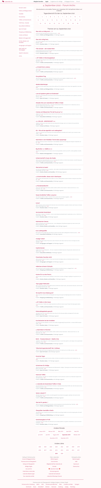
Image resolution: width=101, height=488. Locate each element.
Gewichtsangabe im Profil (43, 419)
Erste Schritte (54, 461)
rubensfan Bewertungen (29, 473)
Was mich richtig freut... (42, 39)
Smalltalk (21, 14)
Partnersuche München (51, 484)
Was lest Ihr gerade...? (42, 402)
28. (68, 23)
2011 (78, 450)
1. (38, 16)
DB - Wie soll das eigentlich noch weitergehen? (49, 130)
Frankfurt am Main (68, 484)
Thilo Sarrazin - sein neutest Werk (45, 48)
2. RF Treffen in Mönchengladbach (45, 58)
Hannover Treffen (40, 374)
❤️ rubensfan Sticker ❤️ (54, 469)
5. (54, 16)
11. (79, 16)
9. (70, 16)
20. (75, 20)
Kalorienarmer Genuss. (42, 221)
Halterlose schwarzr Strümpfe (44, 266)
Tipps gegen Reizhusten (42, 283)
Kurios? (38, 203)
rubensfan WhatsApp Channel (54, 476)
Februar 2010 (52, 431)
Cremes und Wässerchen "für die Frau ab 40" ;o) (49, 112)
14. (47, 20)
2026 (40, 447)
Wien (60, 484)
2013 (67, 450)
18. (66, 20)
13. (43, 20)
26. (59, 23)
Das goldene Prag (41, 76)
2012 (73, 450)
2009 (62, 453)
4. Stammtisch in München (43, 329)
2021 (67, 447)
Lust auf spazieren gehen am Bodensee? (47, 93)
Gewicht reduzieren (23, 53)
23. (45, 23)
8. (66, 16)
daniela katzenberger (42, 84)
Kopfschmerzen (40, 248)
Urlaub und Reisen (23, 35)
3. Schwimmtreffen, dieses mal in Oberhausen (48, 176)
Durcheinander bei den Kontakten (45, 320)
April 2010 (68, 431)
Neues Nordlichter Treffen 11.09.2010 (46, 195)
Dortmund (28, 486)
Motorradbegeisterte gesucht (44, 311)
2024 (51, 447)
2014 (62, 450)
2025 (45, 447)
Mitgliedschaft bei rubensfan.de (54, 464)
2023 (56, 447)
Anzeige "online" (40, 238)
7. (62, 16)
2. (42, 16)
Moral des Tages (40, 356)
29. (73, 23)
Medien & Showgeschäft (25, 38)
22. (40, 23)
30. (77, 23)
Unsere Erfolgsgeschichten (28, 459)
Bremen (47, 486)
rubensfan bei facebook (54, 473)
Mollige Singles (28, 466)
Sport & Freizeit (22, 29)
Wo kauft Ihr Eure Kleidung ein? (44, 293)
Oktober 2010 (77, 434)
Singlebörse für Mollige (56, 1)
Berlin (38, 484)
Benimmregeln (76, 459)
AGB (76, 461)
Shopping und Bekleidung (25, 32)
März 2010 (60, 431)
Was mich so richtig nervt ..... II (44, 31)
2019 (78, 447)
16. (57, 20)
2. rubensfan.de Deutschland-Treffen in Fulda (48, 384)
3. (46, 16)
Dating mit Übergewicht (28, 464)
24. (50, 23)
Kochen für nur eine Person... (44, 274)
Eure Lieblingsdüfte (41, 230)
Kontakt (54, 466)
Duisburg (60, 486)
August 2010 (56, 434)
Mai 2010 (76, 431)
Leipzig (66, 486)
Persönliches (22, 17)
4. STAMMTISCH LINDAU (43, 67)
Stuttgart (77, 484)
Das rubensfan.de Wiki (28, 476)
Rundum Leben (22, 7)
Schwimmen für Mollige (42, 365)
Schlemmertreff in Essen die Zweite (46, 158)
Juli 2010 (48, 434)
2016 (51, 450)
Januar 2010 (42, 431)
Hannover (53, 486)
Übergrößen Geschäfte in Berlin (44, 410)
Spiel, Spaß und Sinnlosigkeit (22, 49)
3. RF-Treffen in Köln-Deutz (43, 302)
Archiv (20, 56)
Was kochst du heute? (42, 167)
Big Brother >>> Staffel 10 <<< (44, 149)
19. (70, 20)
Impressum (76, 464)
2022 (62, 447)
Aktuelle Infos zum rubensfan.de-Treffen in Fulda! (49, 103)
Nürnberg (72, 486)
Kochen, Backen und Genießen (24, 41)
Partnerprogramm (54, 471)
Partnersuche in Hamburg (28, 484)
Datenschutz (76, 466)
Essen (34, 486)
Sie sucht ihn (29, 469)
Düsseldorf (40, 486)
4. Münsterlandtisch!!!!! (42, 185)
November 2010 (54, 438)
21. (80, 20)
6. (58, 16)
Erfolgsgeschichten (69, 1)
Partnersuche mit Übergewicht (28, 461)
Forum (78, 1)
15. (52, 20)
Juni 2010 (40, 434)
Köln (42, 484)
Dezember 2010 (64, 438)
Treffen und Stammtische (25, 20)
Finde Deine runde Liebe (29, 471)
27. (63, 23)
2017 (45, 450)
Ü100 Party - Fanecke (24, 23)
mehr (59, 33)
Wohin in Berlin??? (41, 393)
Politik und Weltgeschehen (25, 10)
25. (54, 23)
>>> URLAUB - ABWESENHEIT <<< (45, 121)
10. (75, 16)
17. (61, 20)
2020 (73, 447)
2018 (40, 450)
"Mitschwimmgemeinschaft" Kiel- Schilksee (48, 348)
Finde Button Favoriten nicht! (44, 257)
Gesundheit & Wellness (24, 26)
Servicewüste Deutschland (43, 212)
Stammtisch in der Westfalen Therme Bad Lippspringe (51, 139)
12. (38, 20)
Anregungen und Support (25, 45)
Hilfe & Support (54, 459)
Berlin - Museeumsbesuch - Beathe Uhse (47, 339)
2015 (56, 450)
